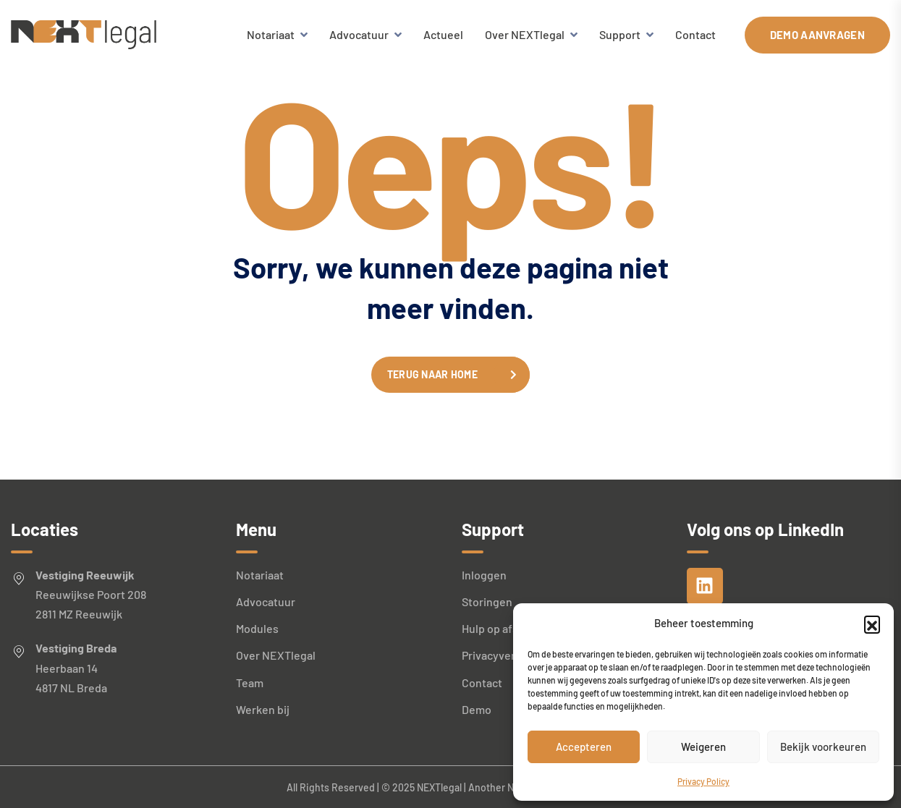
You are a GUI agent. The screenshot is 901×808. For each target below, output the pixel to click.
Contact (695, 34)
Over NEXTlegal (524, 34)
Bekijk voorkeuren (823, 746)
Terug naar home (432, 374)
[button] (872, 623)
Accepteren (584, 746)
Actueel (443, 34)
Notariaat (271, 34)
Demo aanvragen (817, 34)
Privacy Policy (703, 781)
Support (619, 34)
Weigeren (703, 746)
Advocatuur (359, 34)
